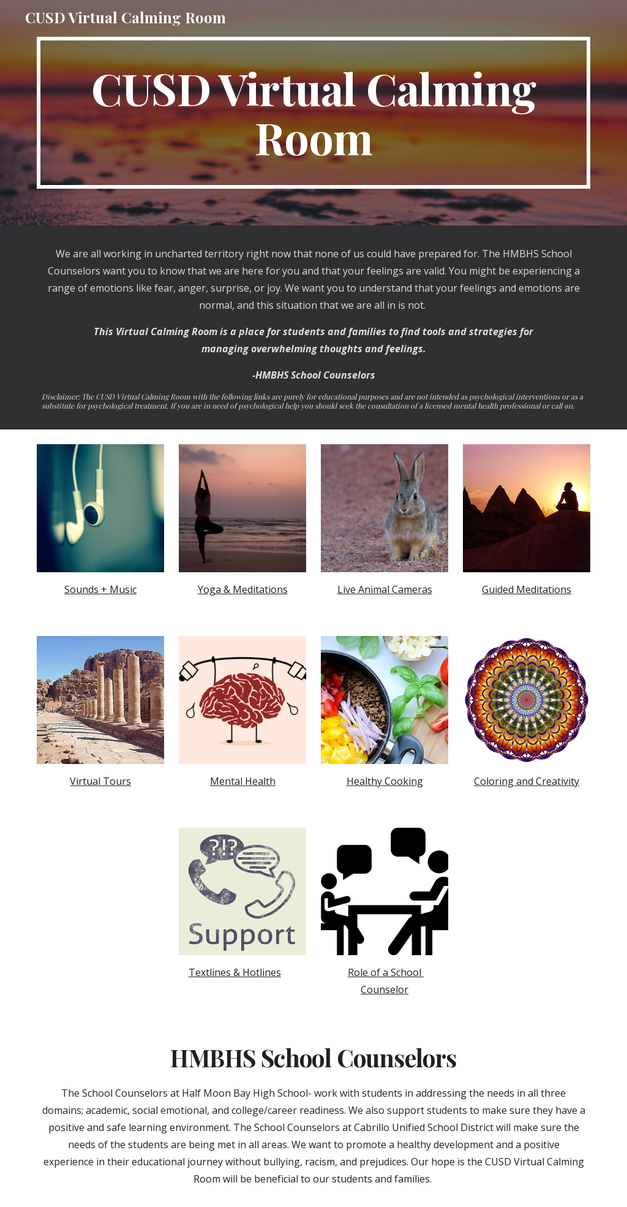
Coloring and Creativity (526, 781)
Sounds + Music (100, 589)
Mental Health (243, 781)
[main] (314, 113)
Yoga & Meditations (243, 589)
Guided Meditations (526, 589)
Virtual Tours (100, 781)
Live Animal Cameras (384, 589)
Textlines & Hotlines (235, 972)
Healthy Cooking (385, 781)
